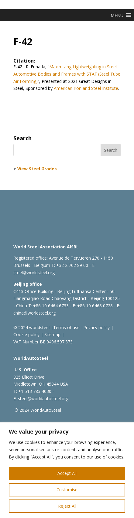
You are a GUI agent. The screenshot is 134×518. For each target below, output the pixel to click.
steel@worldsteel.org (34, 272)
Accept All (67, 473)
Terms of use (66, 327)
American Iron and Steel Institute (86, 88)
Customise (67, 489)
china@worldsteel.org (34, 313)
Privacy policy (96, 327)
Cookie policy (26, 334)
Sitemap (51, 334)
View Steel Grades (37, 169)
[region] (67, 470)
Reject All (67, 506)
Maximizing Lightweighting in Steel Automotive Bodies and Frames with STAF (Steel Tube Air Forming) (66, 74)
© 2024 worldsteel (31, 327)
